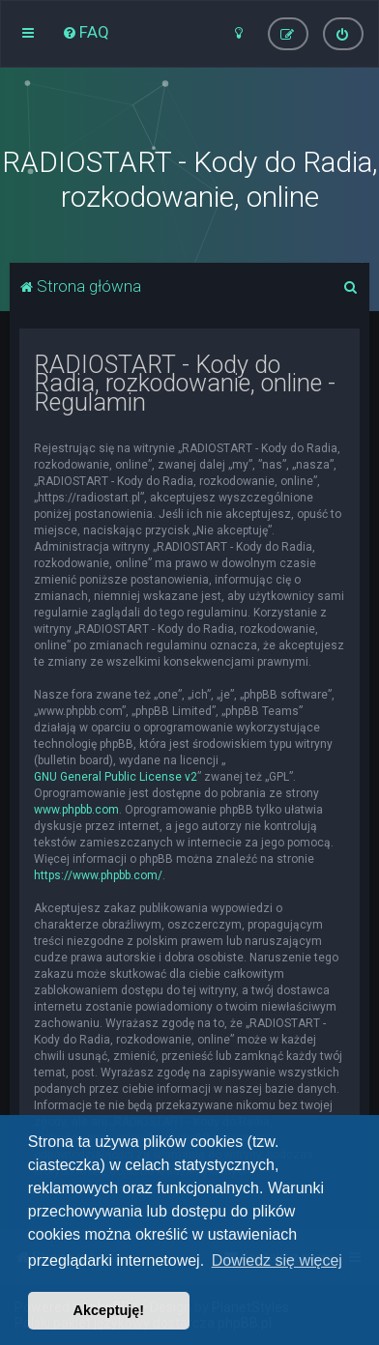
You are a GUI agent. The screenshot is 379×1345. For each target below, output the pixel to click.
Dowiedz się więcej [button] (277, 1260)
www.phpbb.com (76, 809)
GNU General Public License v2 (115, 777)
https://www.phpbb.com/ (98, 875)
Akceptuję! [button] (109, 1310)
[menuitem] (85, 31)
